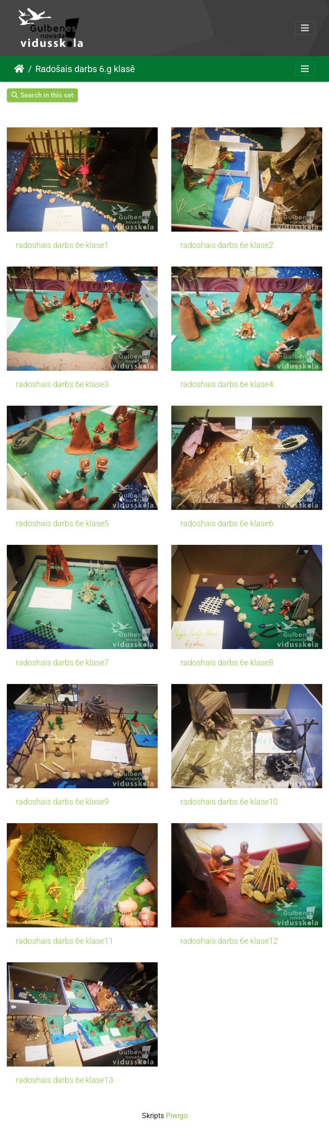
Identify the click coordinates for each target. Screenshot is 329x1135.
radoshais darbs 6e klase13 (64, 1080)
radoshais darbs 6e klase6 (226, 523)
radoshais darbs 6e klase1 (62, 245)
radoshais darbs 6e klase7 (62, 662)
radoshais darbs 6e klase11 (64, 941)
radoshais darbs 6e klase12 (229, 941)
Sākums (19, 69)
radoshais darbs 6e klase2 (226, 245)
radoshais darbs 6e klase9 (62, 801)
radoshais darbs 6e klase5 (62, 523)
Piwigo (177, 1115)
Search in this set (42, 95)
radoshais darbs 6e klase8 (226, 662)
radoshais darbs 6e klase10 (229, 801)
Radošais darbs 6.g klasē (85, 68)
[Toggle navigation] (305, 28)
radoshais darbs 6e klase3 (62, 384)
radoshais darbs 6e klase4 (226, 384)
